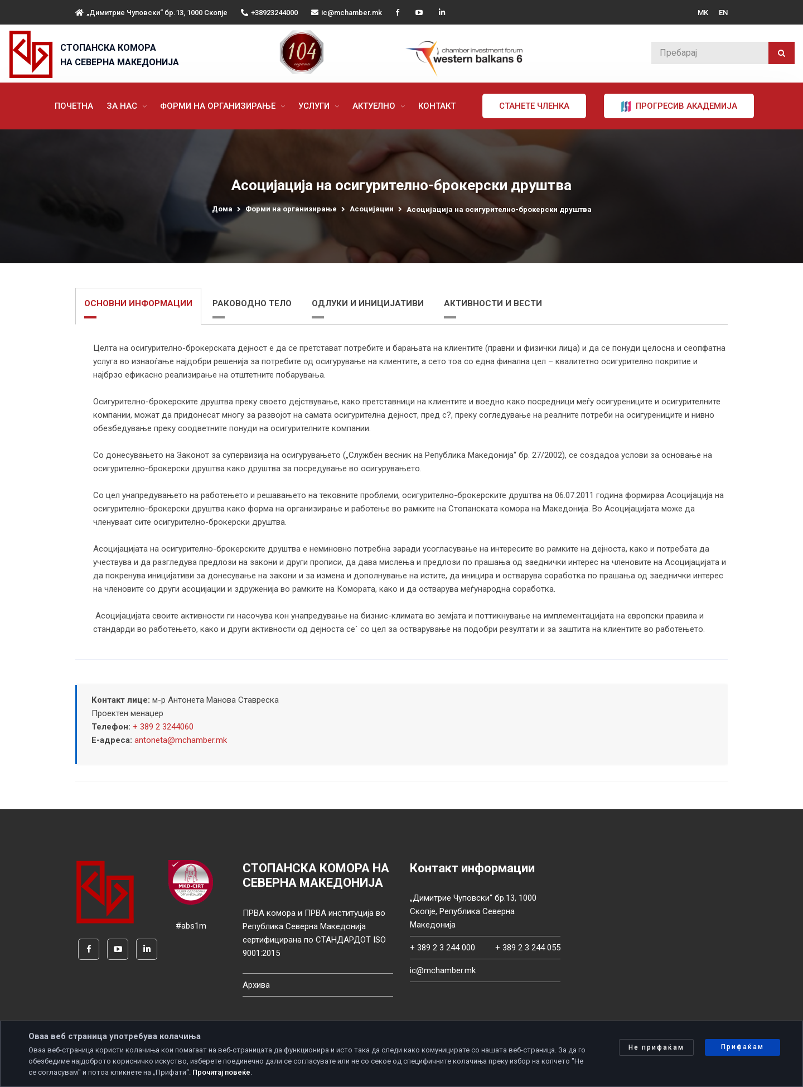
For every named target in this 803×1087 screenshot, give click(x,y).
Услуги (315, 106)
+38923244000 (269, 12)
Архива (256, 985)
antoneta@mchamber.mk (180, 740)
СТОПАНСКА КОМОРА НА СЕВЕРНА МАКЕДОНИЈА (119, 54)
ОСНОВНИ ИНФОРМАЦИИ (138, 303)
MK (703, 12)
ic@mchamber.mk (346, 12)
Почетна (74, 106)
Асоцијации (372, 209)
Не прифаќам (656, 1047)
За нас (123, 106)
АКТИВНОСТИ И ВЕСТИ (493, 303)
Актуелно (375, 106)
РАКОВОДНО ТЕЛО (252, 303)
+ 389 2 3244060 (163, 727)
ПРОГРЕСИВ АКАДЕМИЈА (679, 106)
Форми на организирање (219, 106)
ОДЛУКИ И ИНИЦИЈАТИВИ (368, 303)
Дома (222, 209)
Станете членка (534, 106)
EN (723, 12)
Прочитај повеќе (221, 1072)
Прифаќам (742, 1047)
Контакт (437, 106)
